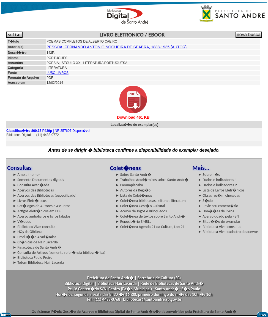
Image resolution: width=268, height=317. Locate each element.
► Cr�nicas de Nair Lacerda (35, 242)
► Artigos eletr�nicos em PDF (37, 211)
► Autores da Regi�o (133, 190)
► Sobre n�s (209, 174)
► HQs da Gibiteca (27, 231)
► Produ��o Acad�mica (34, 237)
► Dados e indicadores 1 (217, 179)
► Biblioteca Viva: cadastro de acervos (228, 231)
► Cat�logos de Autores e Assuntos (41, 206)
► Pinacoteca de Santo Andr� (37, 247)
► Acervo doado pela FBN (218, 216)
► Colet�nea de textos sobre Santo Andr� (150, 216)
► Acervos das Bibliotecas (33, 190)
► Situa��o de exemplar (219, 221)
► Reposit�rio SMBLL (133, 221)
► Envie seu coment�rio (218, 206)
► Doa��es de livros (216, 211)
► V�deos (22, 221)
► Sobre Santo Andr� (133, 174)
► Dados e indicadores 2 (217, 185)
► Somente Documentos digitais (38, 179)
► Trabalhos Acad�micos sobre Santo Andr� (152, 179)
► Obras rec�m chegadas (219, 195)
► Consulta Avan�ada (31, 185)
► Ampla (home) (26, 174)
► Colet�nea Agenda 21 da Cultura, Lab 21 (150, 226)
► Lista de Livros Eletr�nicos (221, 190)
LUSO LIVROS (58, 73)
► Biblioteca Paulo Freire (32, 257)
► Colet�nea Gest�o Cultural (140, 206)
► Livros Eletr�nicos (30, 200)
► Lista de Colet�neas (134, 195)
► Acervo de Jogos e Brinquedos (141, 211)
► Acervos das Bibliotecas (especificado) (44, 195)
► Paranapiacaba (129, 185)
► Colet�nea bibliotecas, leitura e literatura (151, 200)
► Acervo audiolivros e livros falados (41, 216)
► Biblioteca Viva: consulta (34, 226)
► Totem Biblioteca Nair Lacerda (38, 262)
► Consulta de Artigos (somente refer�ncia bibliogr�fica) (59, 252)
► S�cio (205, 200)
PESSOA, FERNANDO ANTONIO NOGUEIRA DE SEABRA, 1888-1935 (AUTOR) (117, 47)
